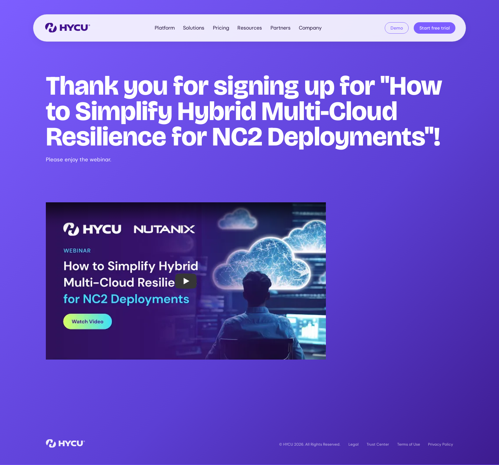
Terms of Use (408, 444)
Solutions (193, 27)
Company (310, 27)
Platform (165, 27)
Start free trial (434, 28)
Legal (353, 444)
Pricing (221, 27)
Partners (281, 27)
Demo (396, 28)
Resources (249, 27)
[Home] (68, 28)
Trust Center (378, 444)
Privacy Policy (440, 444)
